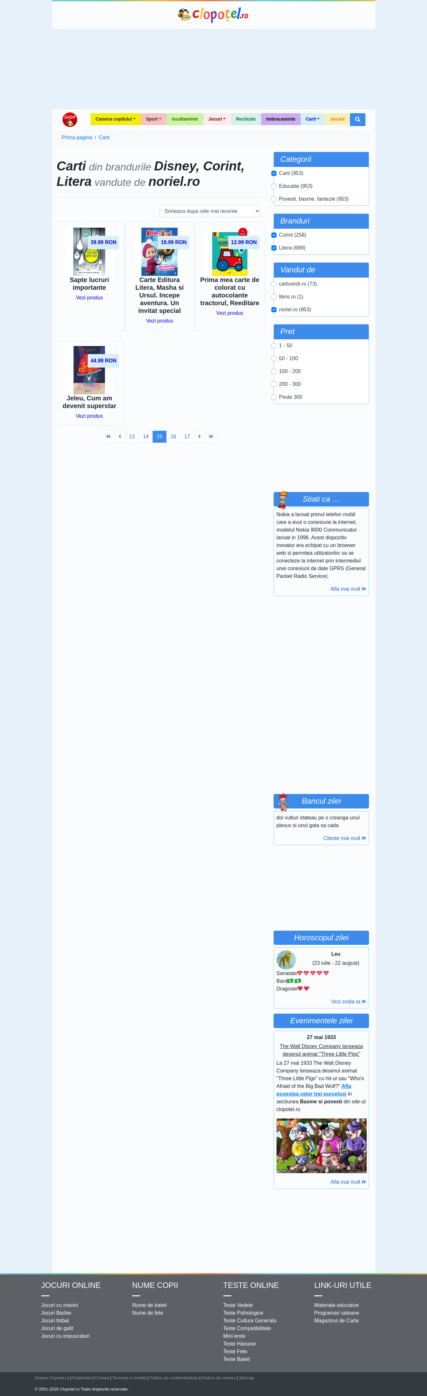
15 (159, 436)
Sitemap (246, 1377)
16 (173, 436)
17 (187, 436)
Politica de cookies (218, 1377)
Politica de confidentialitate (173, 1377)
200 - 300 (290, 384)
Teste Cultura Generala (250, 1320)
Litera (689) (292, 248)
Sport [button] (152, 119)
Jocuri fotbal (55, 1320)
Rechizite (246, 119)
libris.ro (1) (291, 296)
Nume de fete (147, 1313)
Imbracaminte (281, 119)
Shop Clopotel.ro (69, 119)
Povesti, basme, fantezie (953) (314, 199)
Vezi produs (89, 297)
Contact (102, 1377)
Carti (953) (291, 173)
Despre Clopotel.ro (52, 1377)
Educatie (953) (296, 186)
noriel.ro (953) (295, 309)
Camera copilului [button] (114, 119)
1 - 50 (285, 345)
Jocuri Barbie (56, 1313)
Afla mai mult (348, 589)
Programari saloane (336, 1313)
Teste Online (251, 1285)
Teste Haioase (239, 1343)
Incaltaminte (185, 119)
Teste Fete (235, 1351)
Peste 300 (290, 397)
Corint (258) (292, 235)
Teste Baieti (236, 1359)
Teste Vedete (238, 1305)
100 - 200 (290, 371)
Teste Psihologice (243, 1313)
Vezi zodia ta (348, 1001)
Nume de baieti (149, 1305)
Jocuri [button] (215, 119)
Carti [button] (311, 119)
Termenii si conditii (129, 1377)
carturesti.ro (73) (298, 284)
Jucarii (337, 119)
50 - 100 (288, 358)
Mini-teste (234, 1336)
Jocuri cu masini (59, 1305)
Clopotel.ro (213, 15)
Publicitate (82, 1377)
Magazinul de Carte (336, 1320)
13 (132, 436)
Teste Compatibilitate (247, 1328)
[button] (357, 119)
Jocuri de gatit (57, 1328)
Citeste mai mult (344, 838)
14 (146, 436)
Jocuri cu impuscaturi (65, 1336)
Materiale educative (336, 1305)
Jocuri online (71, 1285)
